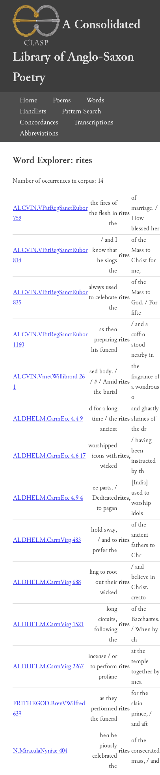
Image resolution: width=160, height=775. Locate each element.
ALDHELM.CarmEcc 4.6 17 (49, 455)
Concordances (39, 122)
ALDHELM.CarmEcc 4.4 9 (48, 418)
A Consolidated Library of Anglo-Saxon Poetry (76, 51)
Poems (62, 100)
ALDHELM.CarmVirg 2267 (48, 666)
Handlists (33, 111)
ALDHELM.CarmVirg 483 (47, 540)
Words (95, 100)
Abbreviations (39, 133)
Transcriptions (93, 122)
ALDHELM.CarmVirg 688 (47, 582)
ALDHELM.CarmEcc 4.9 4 (48, 497)
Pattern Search (81, 111)
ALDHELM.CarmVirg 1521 (48, 624)
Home (28, 100)
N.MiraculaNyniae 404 (40, 750)
